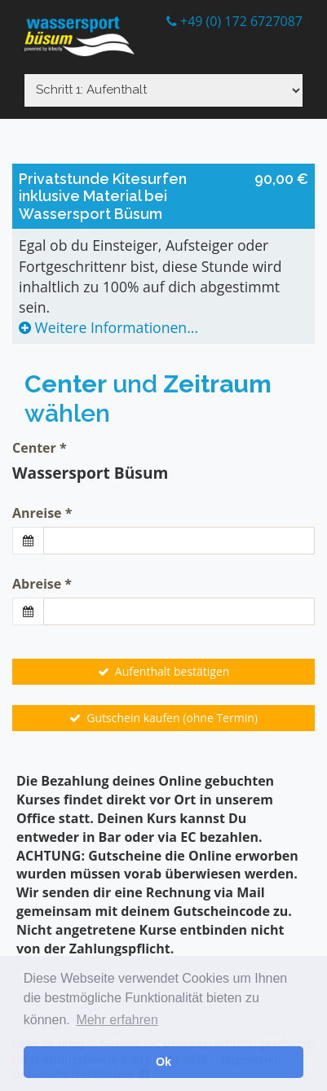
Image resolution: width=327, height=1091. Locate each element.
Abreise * (42, 584)
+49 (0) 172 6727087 (234, 21)
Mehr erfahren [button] (117, 1020)
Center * (39, 448)
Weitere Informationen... (108, 327)
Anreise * (42, 513)
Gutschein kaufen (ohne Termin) (163, 717)
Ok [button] (163, 1061)
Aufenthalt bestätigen (164, 671)
